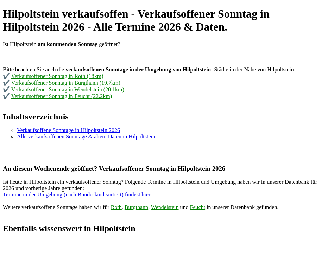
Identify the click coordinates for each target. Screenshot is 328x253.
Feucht (198, 207)
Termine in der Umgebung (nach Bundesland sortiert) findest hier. (77, 194)
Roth (116, 207)
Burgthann (136, 207)
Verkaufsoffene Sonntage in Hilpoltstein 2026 (68, 130)
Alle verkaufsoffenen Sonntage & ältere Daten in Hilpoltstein (86, 137)
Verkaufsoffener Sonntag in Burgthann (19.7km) (65, 83)
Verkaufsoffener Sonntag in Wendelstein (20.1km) (67, 89)
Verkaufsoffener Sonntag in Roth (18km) (57, 76)
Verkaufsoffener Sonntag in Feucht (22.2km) (61, 96)
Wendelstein (165, 207)
